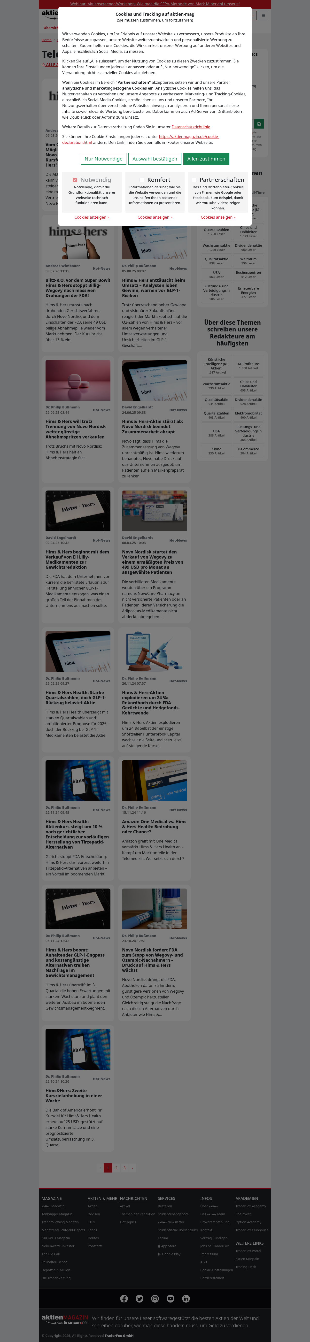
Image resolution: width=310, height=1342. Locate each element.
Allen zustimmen (206, 158)
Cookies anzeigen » (92, 217)
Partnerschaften (222, 180)
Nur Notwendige (104, 158)
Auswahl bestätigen (154, 158)
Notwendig (95, 180)
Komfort (158, 180)
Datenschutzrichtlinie (191, 127)
